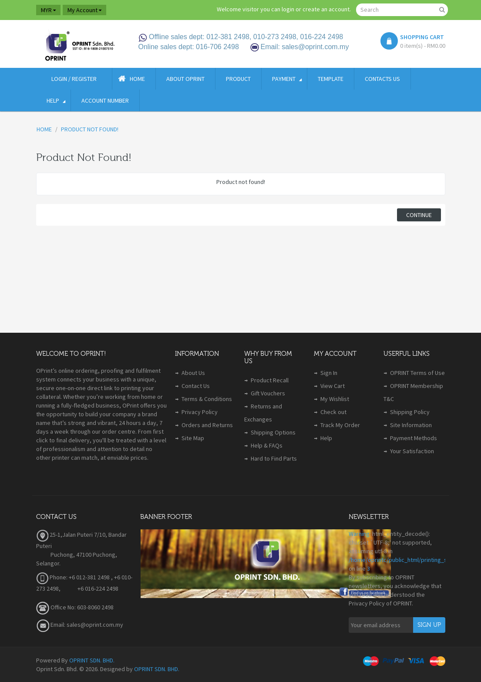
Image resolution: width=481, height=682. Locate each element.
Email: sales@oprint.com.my (79, 625)
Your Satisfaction (412, 451)
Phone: (51, 577)
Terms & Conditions (207, 399)
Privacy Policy (200, 412)
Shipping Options (273, 432)
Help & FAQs (267, 445)
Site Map (193, 438)
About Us (193, 373)
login (288, 9)
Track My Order (340, 425)
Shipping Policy (410, 412)
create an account (326, 9)
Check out (333, 412)
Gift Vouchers (268, 393)
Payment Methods (413, 438)
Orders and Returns (207, 425)
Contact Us (196, 386)
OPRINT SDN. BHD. (91, 660)
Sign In (328, 373)
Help (326, 438)
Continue (419, 215)
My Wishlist (334, 399)
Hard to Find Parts (274, 458)
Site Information (411, 425)
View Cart (332, 386)
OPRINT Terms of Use (417, 373)
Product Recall (270, 380)
